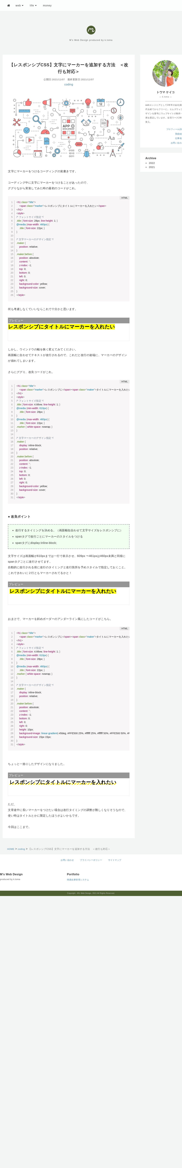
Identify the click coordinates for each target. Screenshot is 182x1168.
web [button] (20, 5)
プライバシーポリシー (91, 860)
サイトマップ (114, 860)
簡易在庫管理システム (78, 879)
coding (68, 84)
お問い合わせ (67, 860)
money (47, 5)
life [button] (33, 5)
